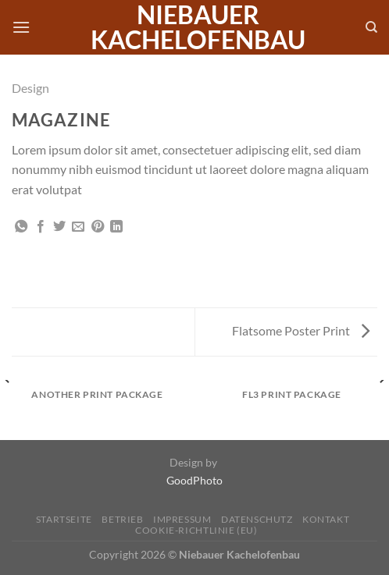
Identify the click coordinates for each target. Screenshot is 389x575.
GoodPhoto (194, 480)
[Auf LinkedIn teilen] (116, 227)
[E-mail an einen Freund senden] (78, 227)
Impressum (182, 519)
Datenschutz (257, 519)
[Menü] (21, 27)
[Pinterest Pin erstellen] (97, 227)
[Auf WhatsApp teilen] (21, 227)
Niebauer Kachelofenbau (198, 27)
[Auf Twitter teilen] (59, 227)
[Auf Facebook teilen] (40, 227)
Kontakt (325, 519)
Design (30, 87)
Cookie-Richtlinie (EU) (196, 530)
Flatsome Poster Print (300, 330)
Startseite (64, 519)
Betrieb (122, 519)
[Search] (371, 27)
